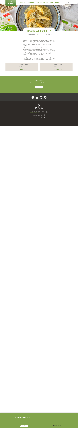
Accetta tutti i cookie (24, 425)
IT (64, 2)
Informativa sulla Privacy (42, 119)
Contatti (57, 2)
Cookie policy (33, 119)
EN (68, 2)
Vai (39, 87)
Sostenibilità (31, 2)
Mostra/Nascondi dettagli (57, 425)
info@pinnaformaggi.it (35, 112)
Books (51, 2)
